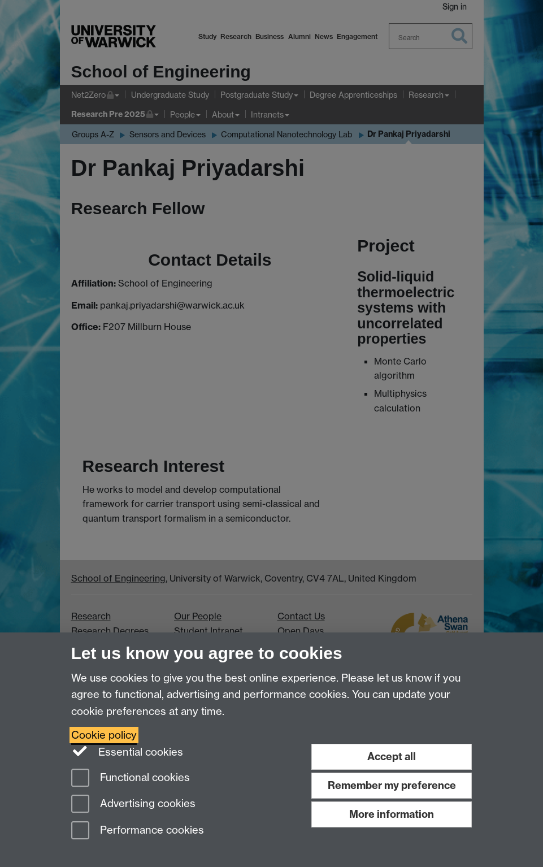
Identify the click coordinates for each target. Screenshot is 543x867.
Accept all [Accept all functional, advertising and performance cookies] (391, 756)
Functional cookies (130, 778)
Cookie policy (104, 735)
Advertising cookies (133, 804)
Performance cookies (137, 831)
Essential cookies (127, 751)
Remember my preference (392, 785)
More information (391, 814)
